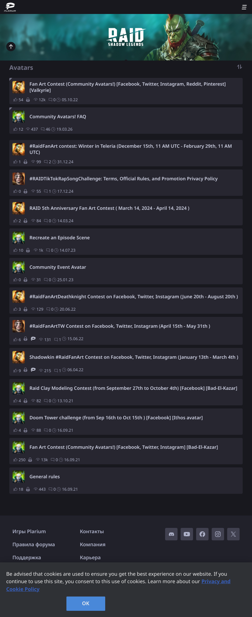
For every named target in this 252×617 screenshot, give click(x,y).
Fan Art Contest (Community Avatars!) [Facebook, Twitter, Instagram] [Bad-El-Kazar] (123, 447)
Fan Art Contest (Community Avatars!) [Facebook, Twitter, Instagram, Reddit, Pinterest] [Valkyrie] (127, 87)
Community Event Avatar (57, 267)
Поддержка (26, 557)
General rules (44, 477)
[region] (126, 589)
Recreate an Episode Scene (59, 238)
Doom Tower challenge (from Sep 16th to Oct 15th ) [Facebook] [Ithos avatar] (116, 418)
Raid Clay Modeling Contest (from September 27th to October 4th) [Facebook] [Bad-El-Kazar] (133, 388)
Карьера (90, 557)
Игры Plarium (29, 531)
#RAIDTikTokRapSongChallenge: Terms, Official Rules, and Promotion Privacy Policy (123, 179)
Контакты (92, 531)
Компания (93, 544)
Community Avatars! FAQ (57, 117)
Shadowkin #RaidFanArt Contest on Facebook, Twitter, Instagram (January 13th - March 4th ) (133, 357)
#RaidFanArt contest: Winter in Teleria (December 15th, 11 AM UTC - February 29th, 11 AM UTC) (130, 149)
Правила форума (33, 544)
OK (85, 603)
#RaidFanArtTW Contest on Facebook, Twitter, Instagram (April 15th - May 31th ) (119, 326)
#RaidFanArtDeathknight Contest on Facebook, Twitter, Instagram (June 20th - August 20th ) (133, 297)
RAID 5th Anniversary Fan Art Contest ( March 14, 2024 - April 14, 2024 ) (109, 208)
